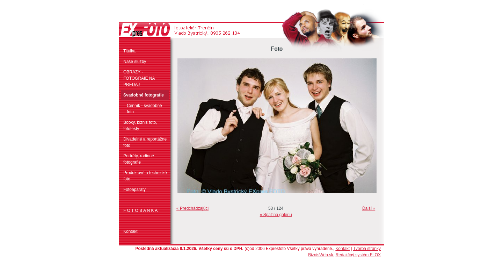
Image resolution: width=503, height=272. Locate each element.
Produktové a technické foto (145, 175)
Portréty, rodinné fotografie (138, 159)
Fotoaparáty (134, 189)
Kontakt (130, 231)
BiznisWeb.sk (320, 254)
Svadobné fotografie (143, 95)
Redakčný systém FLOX (358, 254)
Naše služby (134, 61)
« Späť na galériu (276, 214)
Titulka (129, 51)
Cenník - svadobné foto (144, 108)
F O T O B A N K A (140, 210)
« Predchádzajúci (192, 208)
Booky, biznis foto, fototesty (140, 125)
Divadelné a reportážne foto (145, 142)
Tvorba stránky (367, 248)
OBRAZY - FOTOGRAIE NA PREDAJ (139, 78)
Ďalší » (368, 208)
